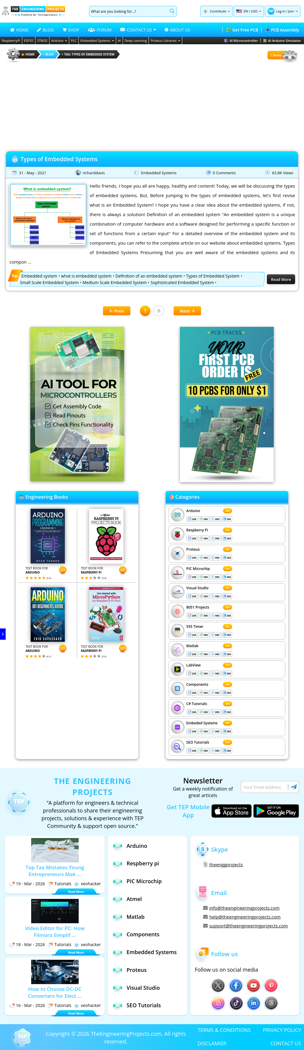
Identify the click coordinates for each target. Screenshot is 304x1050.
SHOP (70, 30)
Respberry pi (135, 863)
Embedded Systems (97, 40)
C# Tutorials (196, 703)
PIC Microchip (198, 568)
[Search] (128, 11)
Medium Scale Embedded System (115, 282)
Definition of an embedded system (148, 276)
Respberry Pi (197, 530)
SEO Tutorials (197, 742)
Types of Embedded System (213, 276)
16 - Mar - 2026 (27, 1005)
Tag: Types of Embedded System (88, 54)
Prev (117, 311)
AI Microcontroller (241, 40)
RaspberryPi (11, 40)
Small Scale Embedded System (49, 282)
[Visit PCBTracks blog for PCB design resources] (227, 480)
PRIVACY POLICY (282, 1030)
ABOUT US (177, 30)
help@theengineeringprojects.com (242, 917)
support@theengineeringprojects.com (245, 926)
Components (197, 684)
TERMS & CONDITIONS (224, 1030)
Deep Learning (136, 40)
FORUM (100, 30)
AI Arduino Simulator (282, 40)
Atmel (127, 898)
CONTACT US (285, 1043)
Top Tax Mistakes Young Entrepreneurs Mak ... (55, 871)
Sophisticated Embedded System (182, 282)
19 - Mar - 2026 (27, 883)
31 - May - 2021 (32, 172)
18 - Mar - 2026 (27, 944)
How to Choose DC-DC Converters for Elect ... (55, 992)
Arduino (59, 40)
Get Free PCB (242, 30)
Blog (48, 54)
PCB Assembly (282, 30)
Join (291, 11)
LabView (193, 665)
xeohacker (87, 883)
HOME (19, 30)
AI (119, 40)
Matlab (192, 645)
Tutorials (59, 883)
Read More (281, 279)
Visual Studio (197, 587)
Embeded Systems (202, 723)
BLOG (45, 30)
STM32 (42, 40)
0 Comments (224, 172)
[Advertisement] (152, 105)
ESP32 (28, 40)
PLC (74, 40)
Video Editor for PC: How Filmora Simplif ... (55, 931)
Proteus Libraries (165, 40)
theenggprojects (223, 864)
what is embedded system (86, 276)
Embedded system (39, 276)
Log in (280, 11)
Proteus (193, 549)
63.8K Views (282, 172)
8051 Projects (197, 607)
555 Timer (194, 626)
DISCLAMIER (212, 1043)
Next (187, 311)
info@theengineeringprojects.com (241, 908)
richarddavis (93, 172)
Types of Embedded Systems (59, 159)
